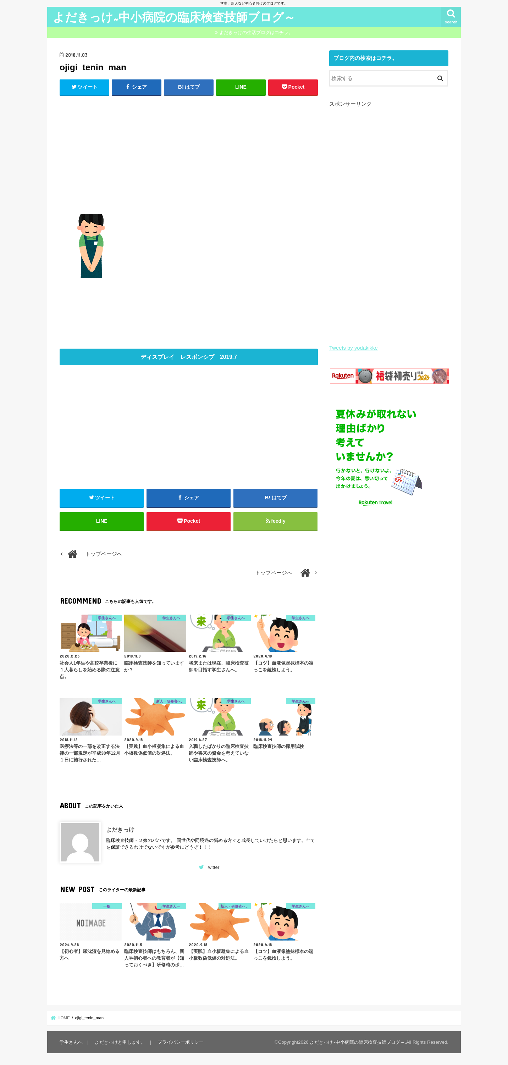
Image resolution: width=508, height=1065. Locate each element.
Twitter (212, 867)
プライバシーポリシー (181, 1042)
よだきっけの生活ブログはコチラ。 (256, 32)
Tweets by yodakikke (353, 348)
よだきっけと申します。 (120, 1042)
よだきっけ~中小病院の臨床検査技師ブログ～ (174, 17)
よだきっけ (120, 829)
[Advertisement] (189, 153)
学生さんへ (71, 1042)
